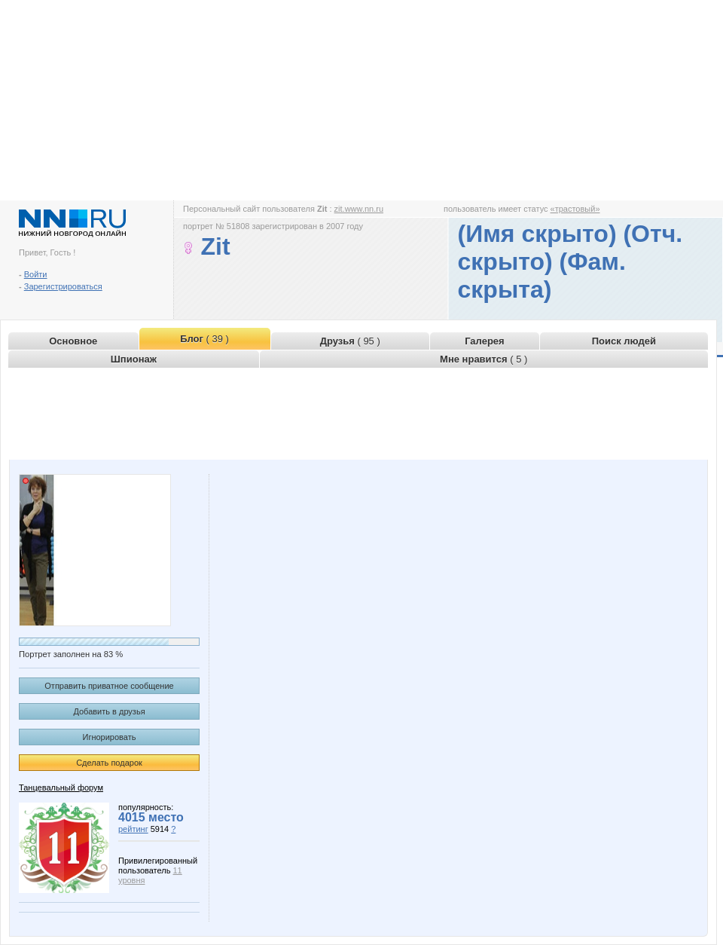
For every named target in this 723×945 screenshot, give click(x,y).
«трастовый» (575, 208)
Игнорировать (109, 737)
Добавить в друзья (109, 711)
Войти (35, 274)
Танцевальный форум (61, 787)
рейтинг (133, 828)
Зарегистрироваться (63, 286)
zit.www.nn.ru (358, 208)
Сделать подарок (109, 762)
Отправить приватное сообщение (108, 685)
